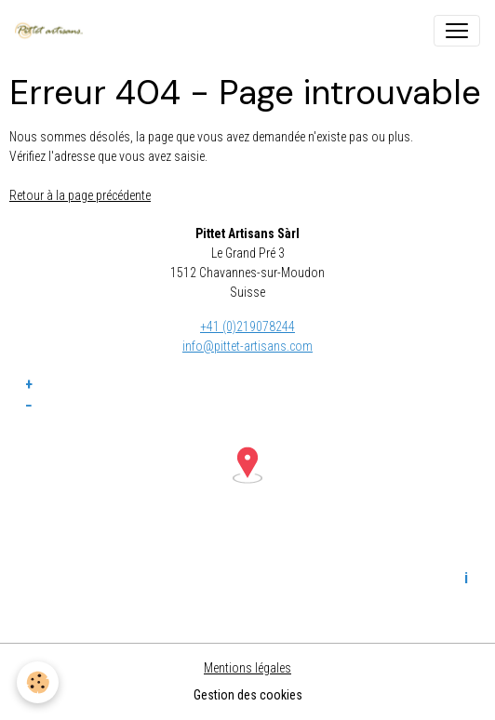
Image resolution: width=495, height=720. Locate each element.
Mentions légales (247, 667)
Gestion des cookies (248, 694)
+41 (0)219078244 (247, 326)
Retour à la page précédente (80, 195)
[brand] (52, 31)
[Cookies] (38, 682)
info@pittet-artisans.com (247, 346)
